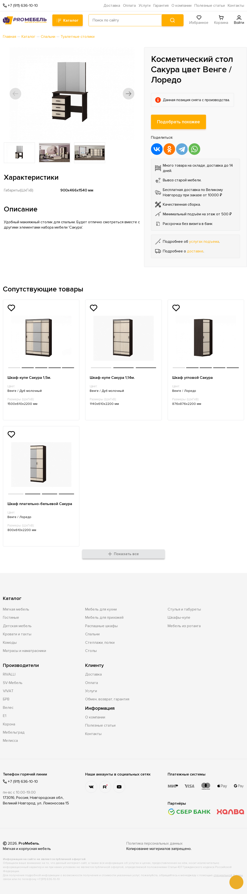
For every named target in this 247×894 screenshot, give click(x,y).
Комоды (10, 642)
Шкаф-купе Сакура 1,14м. (112, 377)
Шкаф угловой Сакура (192, 377)
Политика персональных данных (154, 843)
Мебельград (14, 732)
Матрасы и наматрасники (24, 650)
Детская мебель (17, 626)
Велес (8, 707)
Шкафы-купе (179, 617)
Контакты (236, 5)
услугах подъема (204, 241)
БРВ (6, 699)
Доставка (111, 5)
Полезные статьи (209, 5)
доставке (195, 251)
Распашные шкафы (101, 626)
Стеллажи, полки (100, 642)
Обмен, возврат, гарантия (107, 699)
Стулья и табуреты (184, 609)
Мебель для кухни (101, 609)
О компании (182, 5)
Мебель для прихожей (104, 617)
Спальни (92, 634)
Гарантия (161, 5)
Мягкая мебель (16, 609)
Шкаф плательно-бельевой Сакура (39, 503)
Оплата (129, 5)
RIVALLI (9, 674)
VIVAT (8, 691)
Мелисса (10, 740)
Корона (9, 724)
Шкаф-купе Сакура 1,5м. (29, 377)
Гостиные (11, 617)
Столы (91, 650)
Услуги (145, 5)
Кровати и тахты (17, 634)
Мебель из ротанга (184, 626)
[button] (15, 93)
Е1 (4, 715)
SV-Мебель (12, 682)
